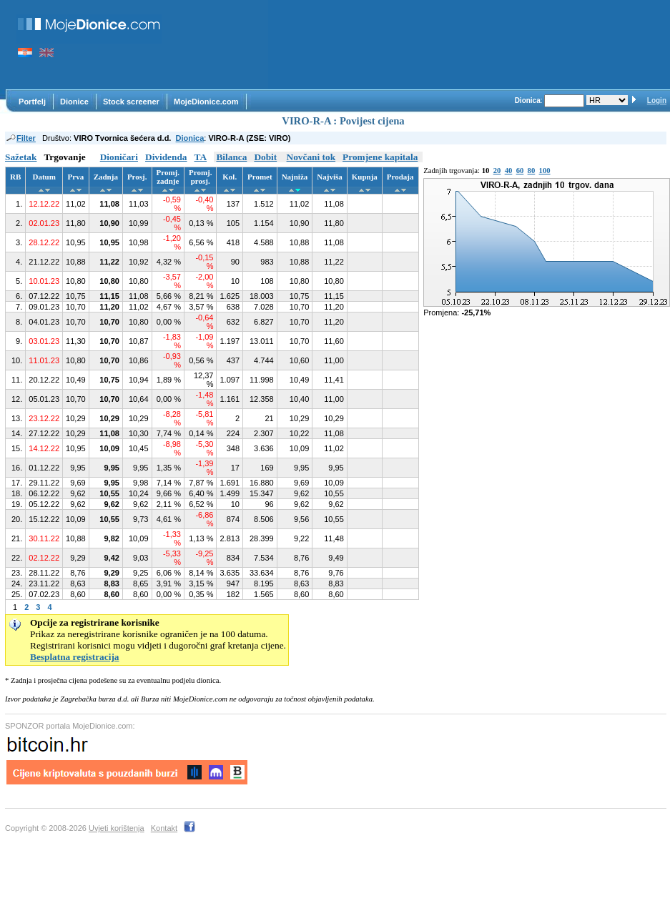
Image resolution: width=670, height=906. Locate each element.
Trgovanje (64, 157)
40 (509, 170)
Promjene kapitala (380, 157)
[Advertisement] (222, 44)
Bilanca (231, 157)
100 (545, 170)
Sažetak (20, 157)
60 (520, 170)
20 (497, 170)
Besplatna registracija (74, 656)
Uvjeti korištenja (116, 828)
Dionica (190, 138)
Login (656, 100)
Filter (20, 138)
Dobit (265, 157)
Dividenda (166, 157)
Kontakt (164, 828)
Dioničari (119, 157)
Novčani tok (311, 157)
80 (532, 170)
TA (200, 157)
